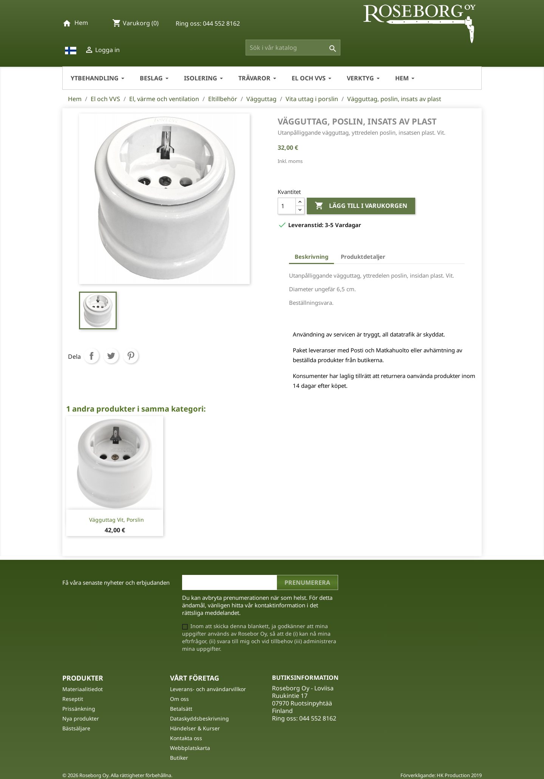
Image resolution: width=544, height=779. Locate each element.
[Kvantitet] (287, 206)
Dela (91, 355)
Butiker (179, 757)
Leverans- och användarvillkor (208, 689)
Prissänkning (78, 708)
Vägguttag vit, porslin (116, 519)
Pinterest (130, 355)
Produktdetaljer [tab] (363, 256)
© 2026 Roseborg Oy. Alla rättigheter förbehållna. (117, 775)
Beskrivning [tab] (311, 256)
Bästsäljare (76, 728)
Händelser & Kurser (195, 728)
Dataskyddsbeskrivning (199, 718)
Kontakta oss (186, 738)
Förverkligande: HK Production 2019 (441, 775)
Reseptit (72, 698)
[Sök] (293, 47)
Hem (81, 22)
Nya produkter (80, 718)
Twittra (111, 355)
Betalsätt (181, 708)
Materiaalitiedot (82, 689)
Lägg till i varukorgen (361, 206)
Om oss (179, 698)
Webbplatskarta (190, 747)
